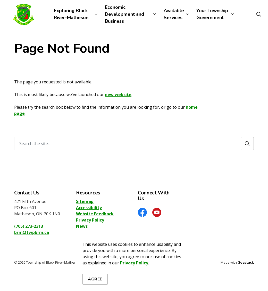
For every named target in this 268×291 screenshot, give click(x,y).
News (82, 226)
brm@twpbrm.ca (31, 232)
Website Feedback (95, 214)
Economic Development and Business (124, 14)
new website (118, 94)
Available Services (174, 14)
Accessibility (89, 207)
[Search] (247, 143)
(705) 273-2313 (28, 226)
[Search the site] (134, 143)
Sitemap (85, 201)
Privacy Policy (134, 284)
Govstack (246, 262)
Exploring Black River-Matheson (71, 14)
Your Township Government (212, 14)
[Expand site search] (259, 14)
